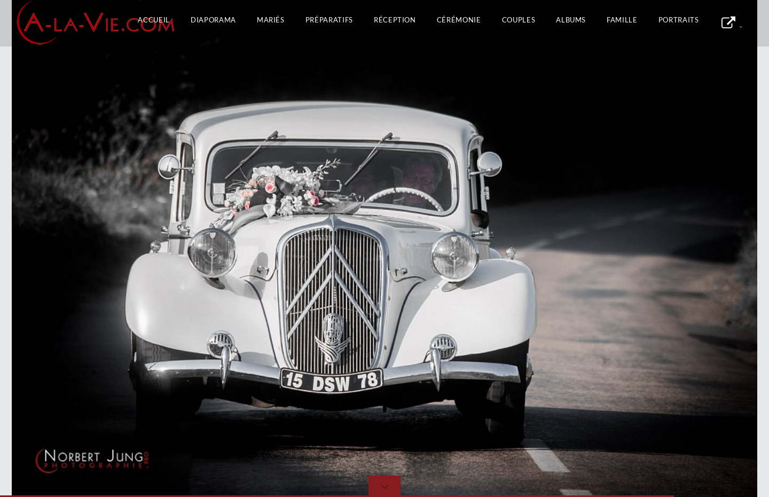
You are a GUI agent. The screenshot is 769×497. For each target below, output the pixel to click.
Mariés (271, 19)
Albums (571, 19)
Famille (622, 19)
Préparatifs (329, 19)
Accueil (154, 19)
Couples (519, 19)
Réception (395, 19)
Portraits (678, 19)
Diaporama (213, 19)
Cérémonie (459, 19)
